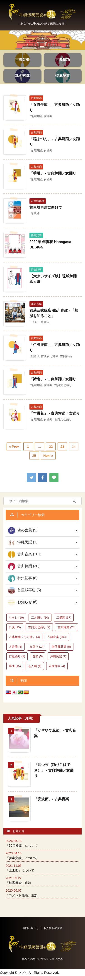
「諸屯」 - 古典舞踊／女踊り (52, 379)
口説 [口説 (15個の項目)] (15, 627)
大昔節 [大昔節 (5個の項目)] (15, 646)
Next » (48, 455)
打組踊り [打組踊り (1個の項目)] (17, 656)
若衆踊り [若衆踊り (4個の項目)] (57, 666)
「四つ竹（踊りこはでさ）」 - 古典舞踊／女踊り (53, 770)
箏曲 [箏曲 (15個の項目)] (15, 666)
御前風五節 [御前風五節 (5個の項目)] (61, 646)
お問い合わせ (30, 928)
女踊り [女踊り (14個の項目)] (36, 646)
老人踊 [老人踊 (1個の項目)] (34, 666)
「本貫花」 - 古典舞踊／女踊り (54, 413)
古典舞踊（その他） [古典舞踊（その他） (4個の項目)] (24, 637)
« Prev (14, 446)
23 (62, 446)
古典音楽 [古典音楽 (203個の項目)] (57, 637)
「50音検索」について (22, 845)
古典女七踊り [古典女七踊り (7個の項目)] (39, 627)
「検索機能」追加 (18, 883)
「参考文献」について (21, 858)
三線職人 (44, 322)
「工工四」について (20, 870)
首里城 (34, 213)
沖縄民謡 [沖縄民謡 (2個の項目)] (58, 656)
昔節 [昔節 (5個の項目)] (37, 656)
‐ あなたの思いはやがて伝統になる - (42, 959)
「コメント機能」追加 (21, 895)
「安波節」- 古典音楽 (51, 799)
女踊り (48, 116)
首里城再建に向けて (45, 207)
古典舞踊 (36, 116)
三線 (33, 322)
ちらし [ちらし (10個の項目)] (16, 617)
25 (34, 455)
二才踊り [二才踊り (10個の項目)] (40, 617)
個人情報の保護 (53, 928)
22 (51, 446)
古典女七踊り (49, 356)
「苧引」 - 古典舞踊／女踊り (52, 173)
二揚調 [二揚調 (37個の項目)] (63, 617)
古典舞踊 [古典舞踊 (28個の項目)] (66, 627)
